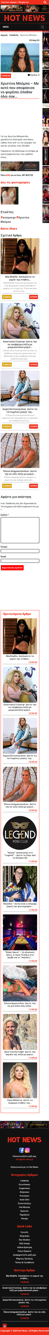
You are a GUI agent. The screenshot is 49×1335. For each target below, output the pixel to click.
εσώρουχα (8, 217)
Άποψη (24, 1218)
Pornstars (24, 1196)
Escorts (24, 1232)
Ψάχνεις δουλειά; (24, 1258)
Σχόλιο (5, 515)
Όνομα (4, 547)
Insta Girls (24, 1199)
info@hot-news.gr (24, 1159)
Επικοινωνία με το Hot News (24, 1167)
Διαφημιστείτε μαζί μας (24, 1255)
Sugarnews (24, 1188)
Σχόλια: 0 (33, 75)
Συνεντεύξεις (24, 1203)
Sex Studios (24, 1240)
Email (3, 556)
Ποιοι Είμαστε (24, 1251)
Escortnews (24, 1184)
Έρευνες (24, 1211)
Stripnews (24, 1192)
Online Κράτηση (24, 1247)
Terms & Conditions (24, 1262)
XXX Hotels (24, 1243)
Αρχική (4, 35)
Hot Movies (24, 1207)
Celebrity (13, 35)
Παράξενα (24, 1215)
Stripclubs (24, 1236)
